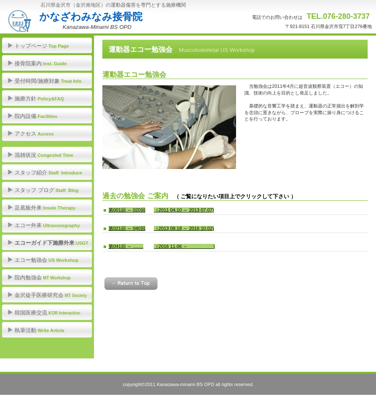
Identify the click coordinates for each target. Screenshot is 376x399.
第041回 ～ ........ (126, 246)
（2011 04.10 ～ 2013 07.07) (184, 209)
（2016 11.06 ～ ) (184, 246)
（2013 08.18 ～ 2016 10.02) (184, 228)
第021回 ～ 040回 (127, 228)
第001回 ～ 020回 (127, 209)
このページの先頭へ (131, 283)
